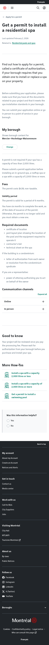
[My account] (44, 7)
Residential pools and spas (23, 43)
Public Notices (8, 561)
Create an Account (10, 463)
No (12, 426)
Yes (12, 420)
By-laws (5, 556)
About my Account (10, 458)
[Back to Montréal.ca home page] (4, 7)
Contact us (6, 484)
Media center (7, 489)
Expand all (42, 294)
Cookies (6, 629)
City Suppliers (8, 510)
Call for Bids (7, 505)
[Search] (38, 7)
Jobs (4, 514)
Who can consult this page (23, 633)
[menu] (12, 7)
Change (9, 147)
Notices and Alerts (10, 468)
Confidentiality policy (21, 629)
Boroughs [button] (7, 607)
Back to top (41, 444)
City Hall (5, 531)
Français (41, 2)
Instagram (8, 582)
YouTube (7, 596)
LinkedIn (7, 587)
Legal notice (38, 629)
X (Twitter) (8, 591)
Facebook (8, 577)
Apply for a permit (14, 17)
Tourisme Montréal (10, 540)
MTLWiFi (6, 535)
